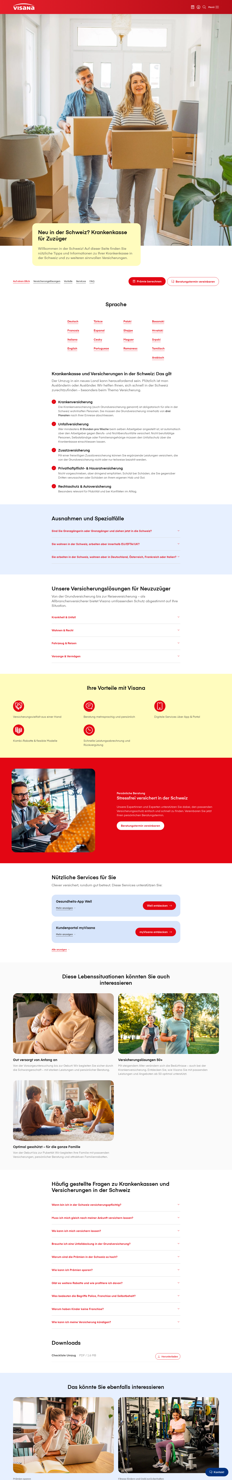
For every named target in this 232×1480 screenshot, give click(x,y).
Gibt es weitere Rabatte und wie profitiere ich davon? (116, 1291)
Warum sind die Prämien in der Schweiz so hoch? (116, 1265)
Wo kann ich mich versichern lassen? (116, 1239)
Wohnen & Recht (116, 639)
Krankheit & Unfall (116, 626)
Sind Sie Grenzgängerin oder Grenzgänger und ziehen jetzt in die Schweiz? (116, 539)
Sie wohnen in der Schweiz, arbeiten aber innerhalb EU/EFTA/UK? (116, 552)
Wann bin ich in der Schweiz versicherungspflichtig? (116, 1213)
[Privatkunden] (23, 6)
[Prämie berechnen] (147, 281)
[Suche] (204, 7)
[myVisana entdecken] (155, 940)
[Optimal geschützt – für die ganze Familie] (63, 1137)
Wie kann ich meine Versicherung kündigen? (116, 1331)
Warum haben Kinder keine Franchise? (116, 1317)
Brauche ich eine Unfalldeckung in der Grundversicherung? (116, 1252)
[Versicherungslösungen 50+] (168, 1052)
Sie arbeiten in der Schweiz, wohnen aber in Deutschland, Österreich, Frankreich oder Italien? (116, 565)
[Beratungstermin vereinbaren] (193, 281)
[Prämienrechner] (192, 7)
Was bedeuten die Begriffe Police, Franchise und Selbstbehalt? (116, 1304)
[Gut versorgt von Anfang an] (63, 1050)
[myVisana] (198, 7)
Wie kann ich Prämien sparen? (116, 1278)
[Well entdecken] (159, 914)
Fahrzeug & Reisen (116, 652)
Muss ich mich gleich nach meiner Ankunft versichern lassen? (116, 1226)
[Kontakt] (216, 1472)
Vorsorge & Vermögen (116, 665)
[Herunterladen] (167, 1365)
